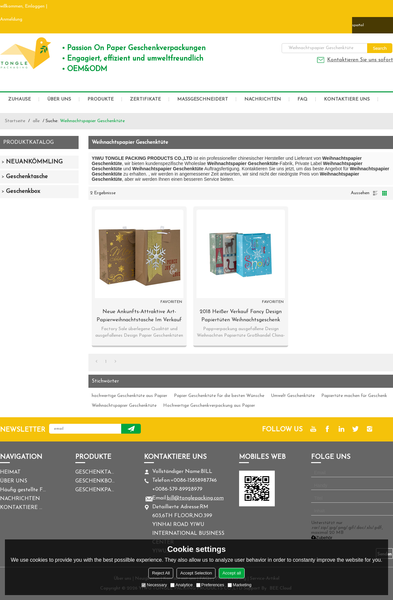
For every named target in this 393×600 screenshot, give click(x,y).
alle (36, 121)
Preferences (210, 584)
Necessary (154, 584)
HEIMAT (10, 472)
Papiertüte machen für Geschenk (354, 395)
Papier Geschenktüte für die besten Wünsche (219, 395)
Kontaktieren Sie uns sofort (360, 60)
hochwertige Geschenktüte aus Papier (129, 395)
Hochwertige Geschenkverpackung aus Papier (209, 405)
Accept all (231, 573)
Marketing (240, 584)
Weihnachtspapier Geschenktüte (124, 405)
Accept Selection (196, 573)
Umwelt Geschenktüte (293, 395)
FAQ (302, 99)
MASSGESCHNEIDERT (202, 99)
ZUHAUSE (19, 99)
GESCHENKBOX (95, 481)
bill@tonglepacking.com (195, 498)
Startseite (15, 121)
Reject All (161, 573)
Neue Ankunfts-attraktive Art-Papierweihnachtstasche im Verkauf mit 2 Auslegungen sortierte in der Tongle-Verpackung (139, 316)
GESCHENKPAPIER (95, 490)
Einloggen (35, 6)
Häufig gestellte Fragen (23, 490)
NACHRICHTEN (262, 99)
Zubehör (321, 537)
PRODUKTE (100, 99)
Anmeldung (11, 19)
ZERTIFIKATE (145, 99)
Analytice (181, 584)
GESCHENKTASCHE (95, 472)
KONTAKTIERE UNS (347, 99)
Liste (375, 193)
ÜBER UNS (59, 99)
